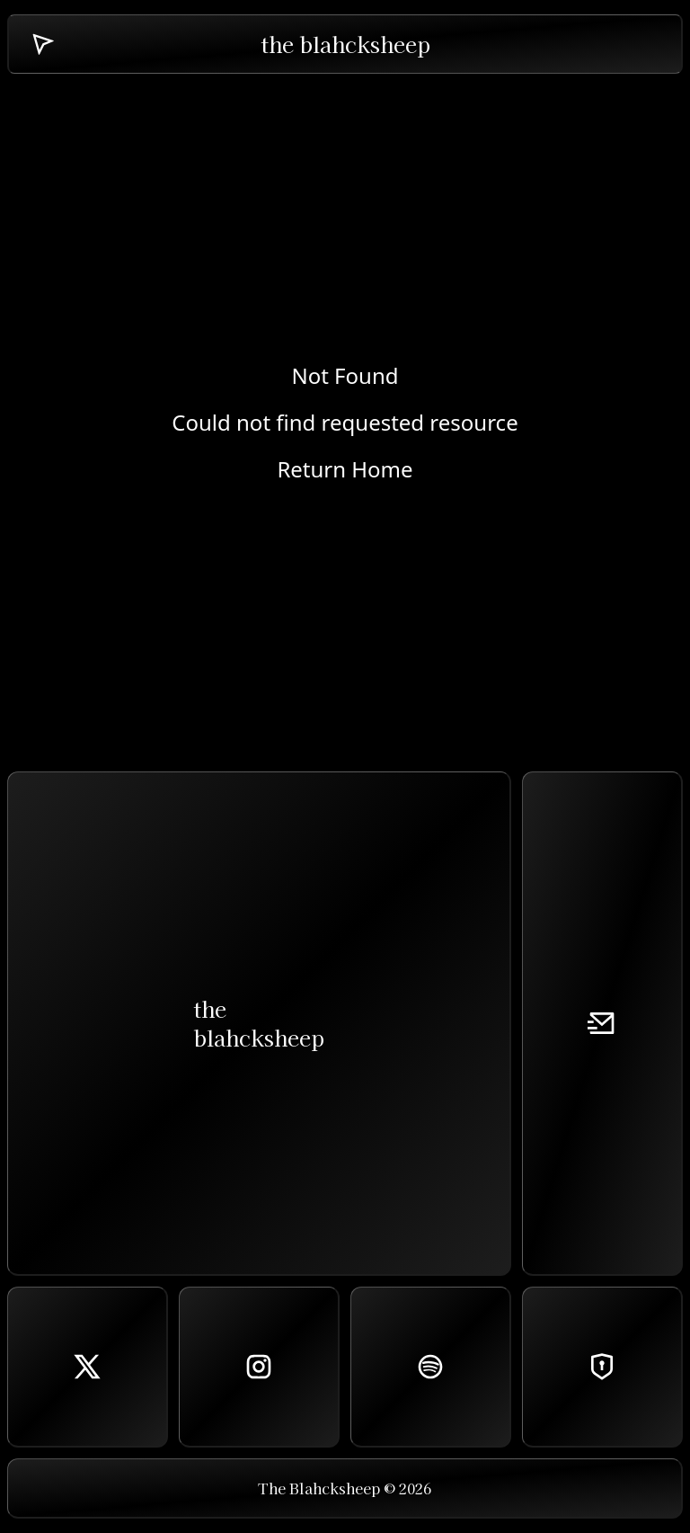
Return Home (344, 469)
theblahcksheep (258, 1023)
